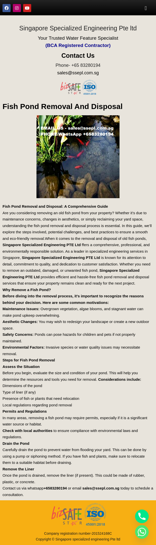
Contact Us (78, 55)
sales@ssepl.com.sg (78, 72)
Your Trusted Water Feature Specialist (78, 38)
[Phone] (142, 516)
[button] (146, 8)
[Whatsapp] (142, 532)
